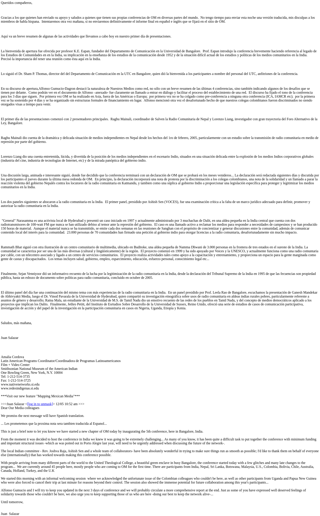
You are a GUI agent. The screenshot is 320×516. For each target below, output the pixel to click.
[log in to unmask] (40, 404)
